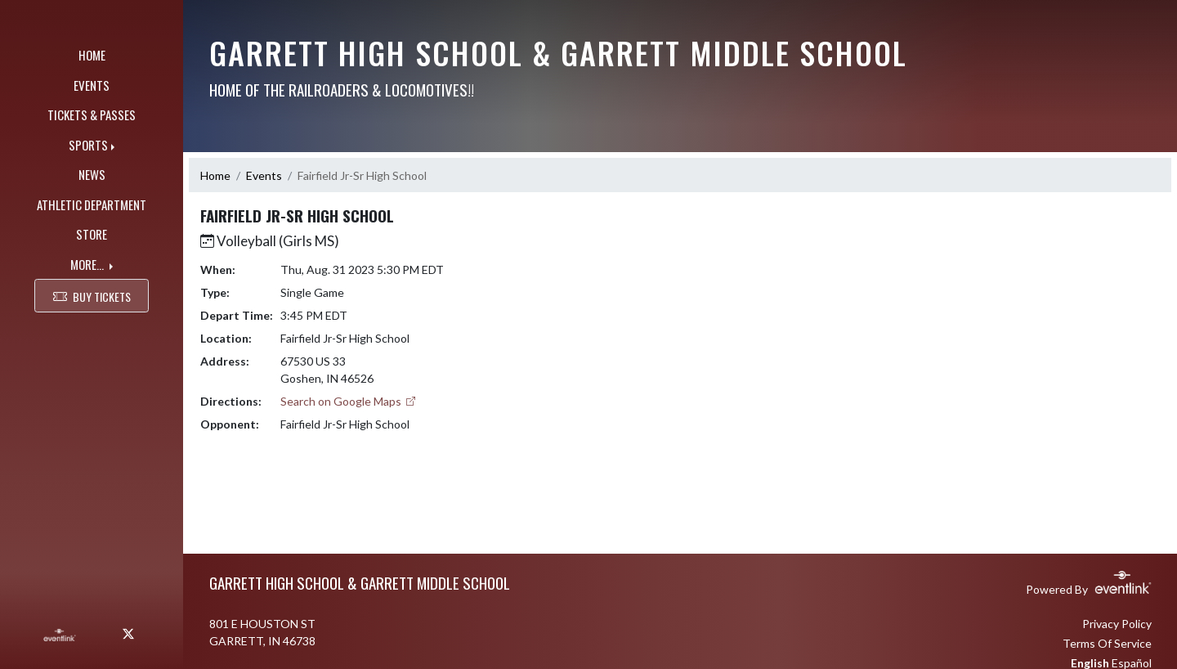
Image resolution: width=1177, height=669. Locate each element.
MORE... (88, 264)
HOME (91, 55)
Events (264, 175)
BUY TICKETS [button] (92, 295)
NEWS (91, 174)
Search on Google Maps (348, 401)
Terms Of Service (1107, 643)
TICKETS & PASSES (91, 114)
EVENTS (92, 85)
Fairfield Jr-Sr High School (362, 175)
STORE (91, 234)
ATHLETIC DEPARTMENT (91, 204)
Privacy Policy (1117, 624)
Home (215, 175)
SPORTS (88, 145)
